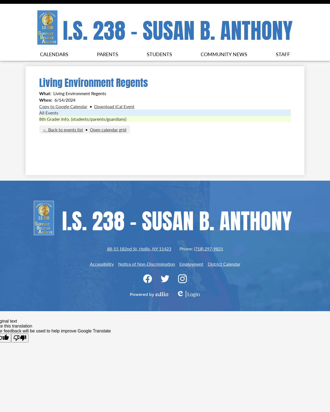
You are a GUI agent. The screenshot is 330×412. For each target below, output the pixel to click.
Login (188, 294)
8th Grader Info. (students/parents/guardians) (82, 119)
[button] (54, 54)
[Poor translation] (20, 338)
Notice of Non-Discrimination (146, 264)
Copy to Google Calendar (63, 106)
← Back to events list (63, 129)
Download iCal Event (114, 106)
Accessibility (102, 264)
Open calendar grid (108, 129)
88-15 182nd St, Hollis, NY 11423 (139, 249)
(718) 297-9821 (208, 249)
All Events (48, 113)
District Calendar (224, 264)
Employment (191, 264)
